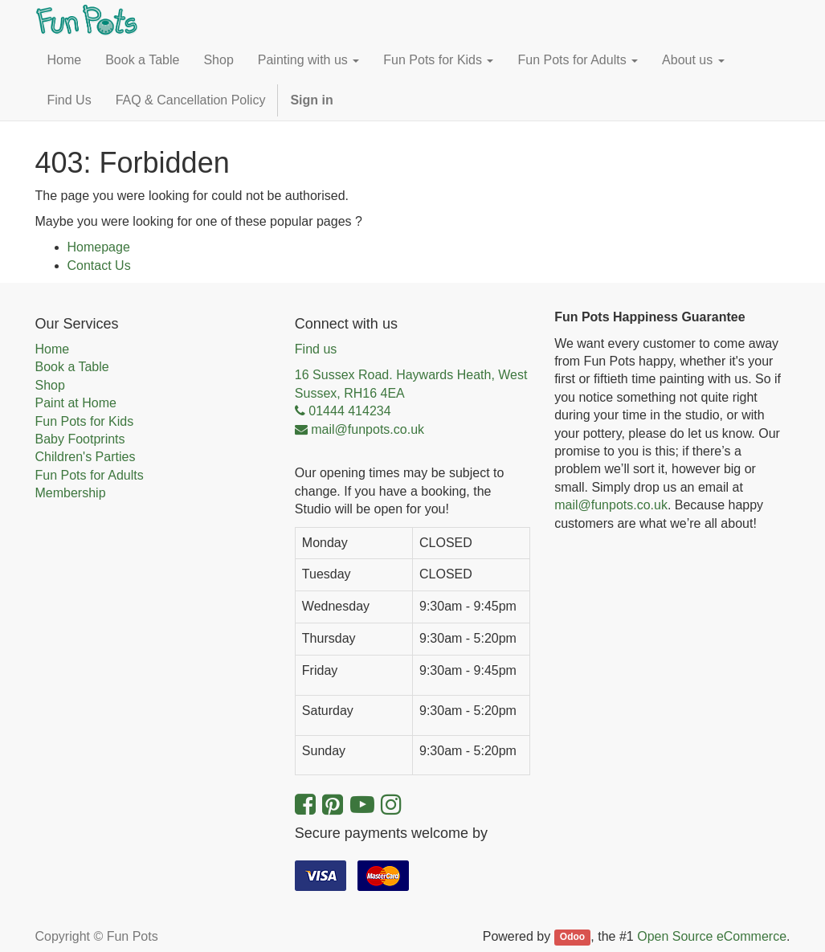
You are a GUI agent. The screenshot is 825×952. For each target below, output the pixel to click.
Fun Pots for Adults (89, 475)
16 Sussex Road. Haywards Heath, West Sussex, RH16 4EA (411, 383)
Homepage (98, 247)
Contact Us (99, 265)
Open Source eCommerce (711, 936)
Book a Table (72, 367)
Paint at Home (75, 403)
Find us (316, 349)
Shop (50, 385)
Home (52, 349)
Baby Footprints (80, 439)
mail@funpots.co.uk (611, 505)
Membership (70, 493)
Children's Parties (85, 457)
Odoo (572, 937)
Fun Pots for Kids (84, 421)
